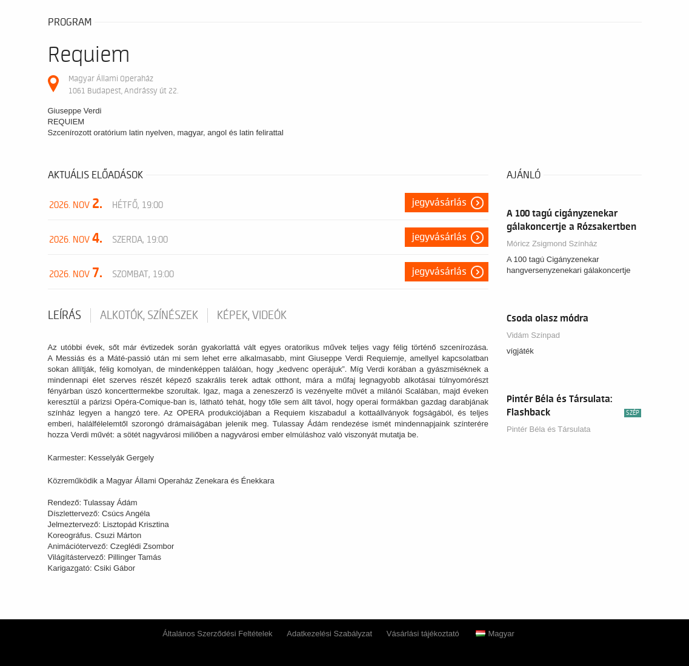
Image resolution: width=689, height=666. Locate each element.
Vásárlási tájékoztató (423, 633)
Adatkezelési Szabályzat (329, 633)
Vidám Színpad (533, 335)
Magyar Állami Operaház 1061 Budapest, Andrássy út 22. (123, 84)
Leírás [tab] (64, 315)
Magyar (495, 633)
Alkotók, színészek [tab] (149, 315)
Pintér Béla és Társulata (549, 429)
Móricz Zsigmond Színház (552, 243)
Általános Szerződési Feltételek (217, 633)
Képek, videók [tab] (252, 315)
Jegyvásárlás (439, 202)
